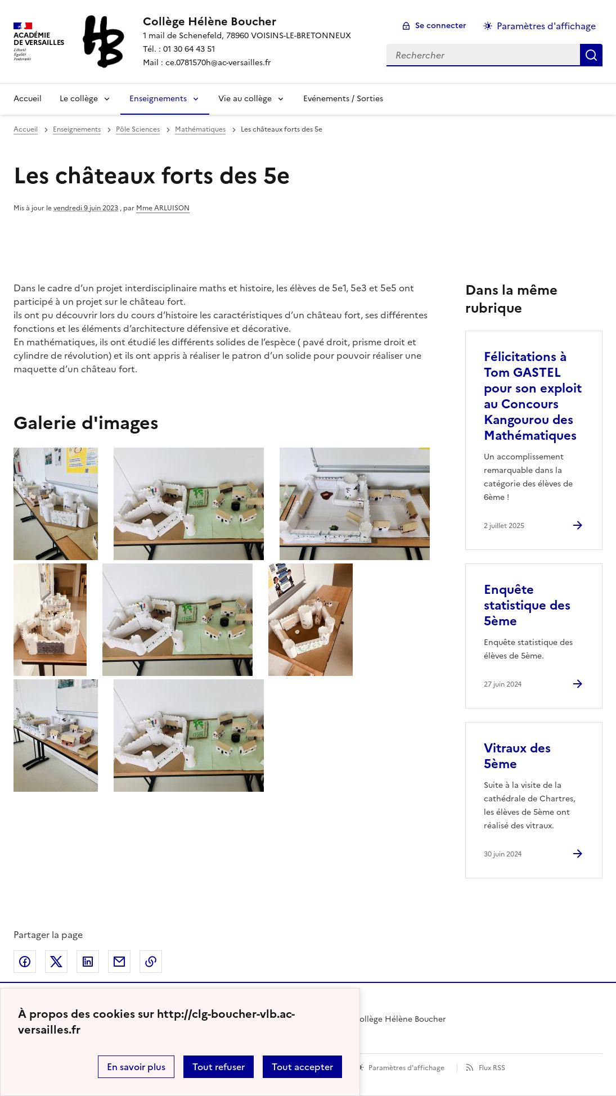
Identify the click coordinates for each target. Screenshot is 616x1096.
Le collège (79, 99)
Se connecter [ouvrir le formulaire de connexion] (440, 25)
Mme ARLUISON (163, 208)
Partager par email (119, 961)
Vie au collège (245, 99)
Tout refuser (218, 1067)
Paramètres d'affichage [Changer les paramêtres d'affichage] (546, 26)
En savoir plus (136, 1067)
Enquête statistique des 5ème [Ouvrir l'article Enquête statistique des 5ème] (527, 605)
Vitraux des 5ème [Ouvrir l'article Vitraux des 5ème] (517, 756)
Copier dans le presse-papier (151, 961)
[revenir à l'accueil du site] (247, 21)
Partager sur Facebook (25, 961)
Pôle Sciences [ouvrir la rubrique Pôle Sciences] (138, 129)
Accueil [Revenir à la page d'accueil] (28, 99)
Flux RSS (492, 1068)
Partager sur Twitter (56, 961)
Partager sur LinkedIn (88, 961)
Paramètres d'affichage (406, 1068)
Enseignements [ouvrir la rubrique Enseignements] (77, 129)
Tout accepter (302, 1067)
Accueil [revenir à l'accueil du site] (26, 129)
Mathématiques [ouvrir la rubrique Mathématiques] (200, 129)
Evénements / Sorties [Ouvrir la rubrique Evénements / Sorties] (343, 99)
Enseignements (158, 99)
